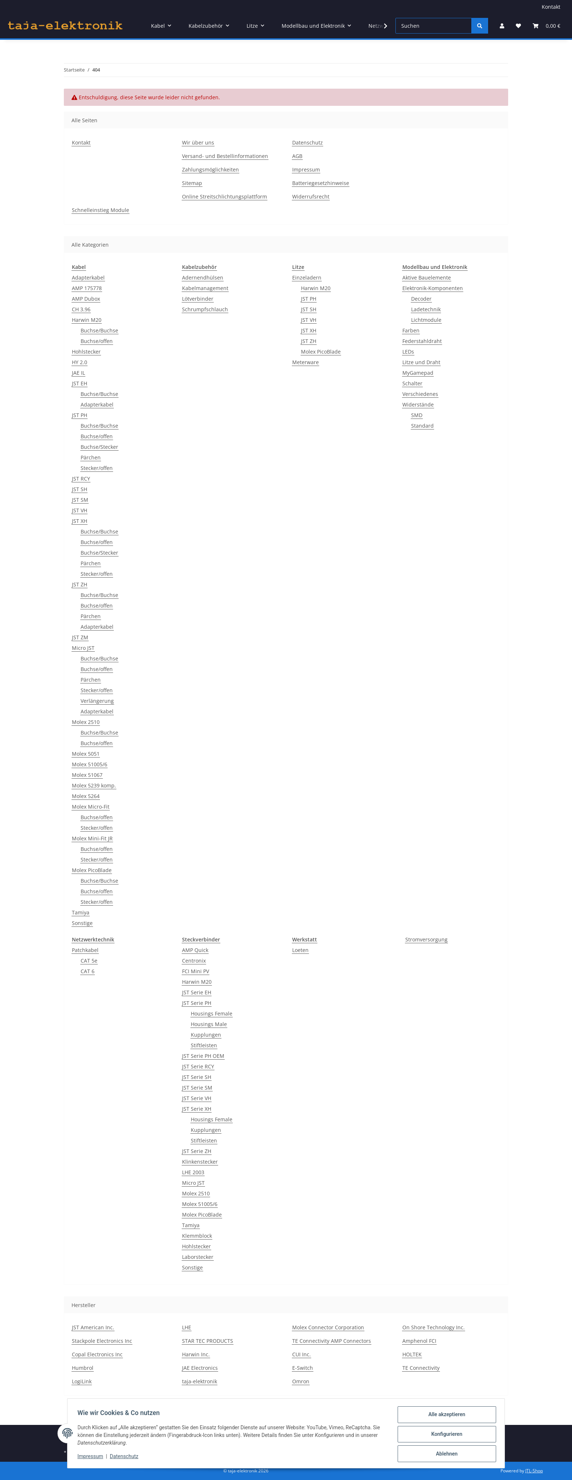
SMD (416, 415)
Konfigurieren (444, 1435)
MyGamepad (417, 372)
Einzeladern (306, 277)
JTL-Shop (534, 1471)
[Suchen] (433, 26)
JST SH (79, 489)
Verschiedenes (420, 393)
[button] (502, 25)
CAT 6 (87, 971)
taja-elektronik (199, 1381)
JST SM (80, 499)
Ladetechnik (426, 309)
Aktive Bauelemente (426, 277)
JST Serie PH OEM (203, 1055)
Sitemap (192, 183)
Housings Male (209, 1024)
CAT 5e (89, 960)
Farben (411, 330)
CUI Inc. (301, 1354)
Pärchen (91, 457)
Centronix (194, 960)
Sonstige (82, 923)
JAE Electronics (200, 1367)
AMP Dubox (86, 298)
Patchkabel (85, 950)
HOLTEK (412, 1354)
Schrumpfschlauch (205, 309)
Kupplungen (206, 1034)
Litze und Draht (421, 362)
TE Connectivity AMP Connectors (331, 1340)
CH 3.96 (81, 309)
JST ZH (79, 584)
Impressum (92, 1457)
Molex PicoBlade (92, 870)
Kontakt (551, 6)
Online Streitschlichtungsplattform (224, 196)
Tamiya (80, 912)
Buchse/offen (97, 341)
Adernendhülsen (202, 277)
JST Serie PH (196, 1002)
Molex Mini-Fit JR (92, 838)
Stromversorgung (426, 939)
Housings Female (211, 1013)
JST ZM (80, 637)
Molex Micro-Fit (90, 806)
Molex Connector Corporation (328, 1327)
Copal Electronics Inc (97, 1354)
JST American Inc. (93, 1327)
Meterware (305, 362)
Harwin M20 (86, 319)
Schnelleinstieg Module (100, 210)
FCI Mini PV (195, 971)
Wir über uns (198, 142)
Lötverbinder (197, 298)
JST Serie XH (196, 1108)
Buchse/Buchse (99, 330)
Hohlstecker (86, 351)
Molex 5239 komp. (94, 785)
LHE (186, 1327)
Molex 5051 (86, 753)
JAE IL (78, 372)
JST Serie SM (197, 1087)
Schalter (412, 383)
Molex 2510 (86, 721)
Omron (300, 1381)
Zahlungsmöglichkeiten (210, 169)
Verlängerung (97, 700)
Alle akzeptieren (444, 1416)
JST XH (79, 520)
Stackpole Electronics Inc (102, 1340)
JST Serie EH (196, 992)
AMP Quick (195, 950)
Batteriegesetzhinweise (320, 183)
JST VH (79, 510)
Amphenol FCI (419, 1340)
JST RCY (81, 478)
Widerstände (418, 404)
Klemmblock (197, 1235)
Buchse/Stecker (99, 446)
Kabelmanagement (205, 288)
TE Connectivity (421, 1367)
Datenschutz (126, 1457)
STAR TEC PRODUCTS (207, 1340)
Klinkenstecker (200, 1161)
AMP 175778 (87, 288)
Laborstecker (197, 1256)
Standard (422, 425)
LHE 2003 (193, 1172)
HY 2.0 (79, 362)
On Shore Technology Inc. (433, 1327)
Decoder (421, 298)
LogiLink (82, 1381)
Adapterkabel (88, 277)
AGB (297, 156)
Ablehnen (445, 1454)
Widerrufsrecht (310, 196)
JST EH (79, 383)
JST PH (79, 415)
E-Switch (302, 1367)
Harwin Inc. (196, 1354)
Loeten (300, 950)
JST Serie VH (196, 1098)
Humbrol (82, 1367)
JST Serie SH (196, 1077)
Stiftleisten (204, 1045)
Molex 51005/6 (89, 764)
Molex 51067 (87, 774)
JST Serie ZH (196, 1151)
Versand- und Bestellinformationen (225, 156)
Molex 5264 (86, 796)
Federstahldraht (422, 341)
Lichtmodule (426, 319)
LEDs (408, 351)
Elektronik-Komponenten (432, 288)
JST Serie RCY (198, 1066)
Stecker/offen (97, 468)
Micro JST (83, 647)
